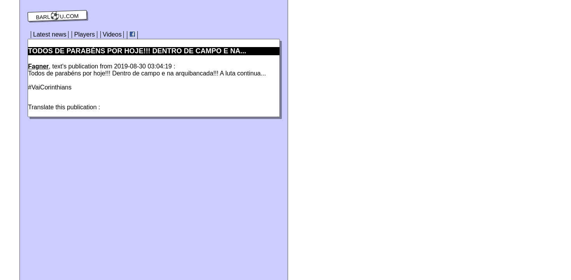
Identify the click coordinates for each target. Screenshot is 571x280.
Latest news (49, 34)
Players (84, 34)
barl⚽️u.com (57, 16)
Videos (112, 34)
